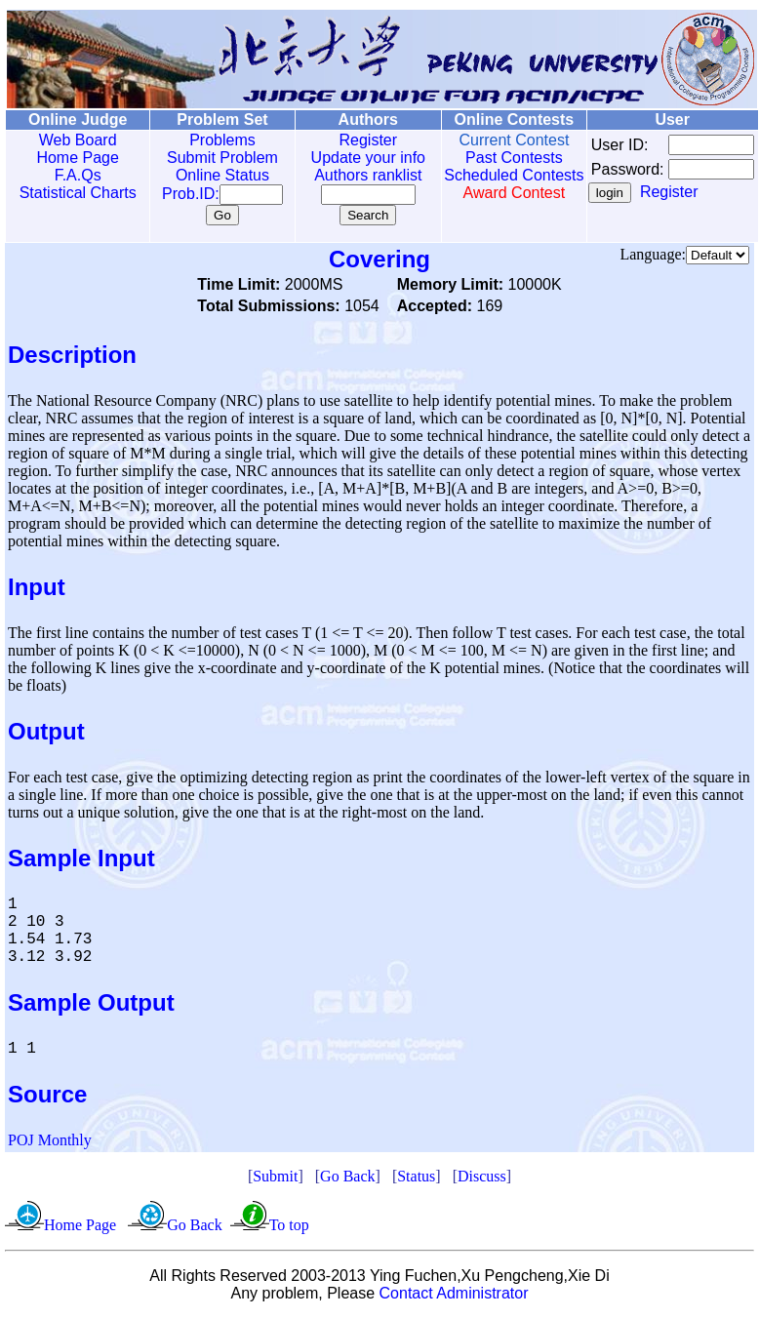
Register (347, 140)
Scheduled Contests (486, 184)
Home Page (73, 157)
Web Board (73, 140)
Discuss (482, 1176)
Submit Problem (208, 157)
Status (416, 1176)
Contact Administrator (454, 1293)
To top (289, 1225)
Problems (209, 140)
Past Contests (486, 157)
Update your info (347, 157)
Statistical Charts (73, 192)
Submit (275, 1176)
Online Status (209, 175)
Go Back (347, 1176)
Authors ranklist (347, 175)
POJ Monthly (50, 1140)
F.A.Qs (73, 175)
